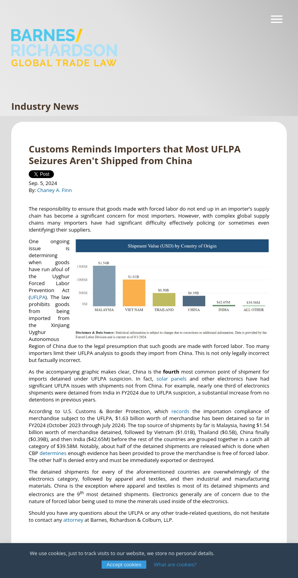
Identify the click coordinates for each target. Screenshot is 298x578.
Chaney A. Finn (54, 190)
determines (53, 453)
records (180, 411)
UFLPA (37, 297)
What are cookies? (175, 564)
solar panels (171, 378)
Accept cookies (124, 565)
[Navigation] (276, 19)
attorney (73, 519)
